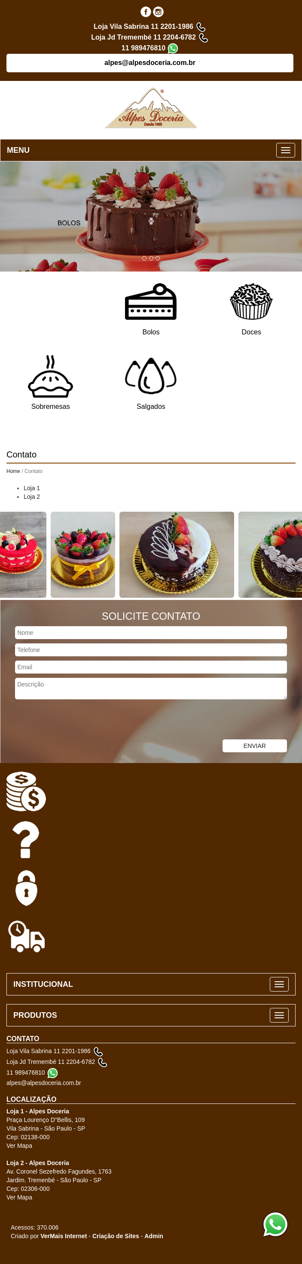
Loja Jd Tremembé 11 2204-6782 (143, 37)
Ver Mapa (19, 1145)
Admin (153, 1236)
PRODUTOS (35, 1015)
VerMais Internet (63, 1236)
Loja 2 (32, 496)
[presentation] (65, 720)
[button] (151, 216)
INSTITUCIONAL (43, 984)
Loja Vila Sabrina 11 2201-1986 (143, 26)
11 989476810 (143, 48)
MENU (18, 150)
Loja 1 (32, 488)
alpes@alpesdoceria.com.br (149, 62)
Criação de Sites (115, 1236)
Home (13, 471)
